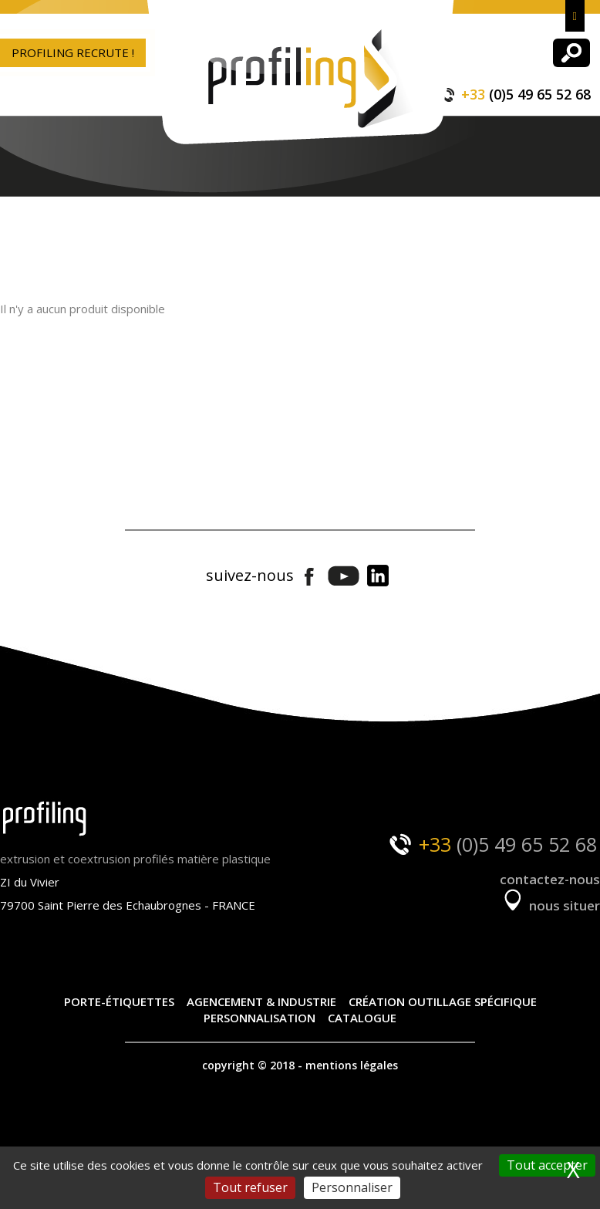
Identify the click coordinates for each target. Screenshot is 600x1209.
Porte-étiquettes (119, 1001)
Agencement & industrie (261, 1001)
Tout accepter (547, 1165)
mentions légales (351, 1065)
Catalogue (362, 1017)
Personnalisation (259, 1017)
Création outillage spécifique (443, 1001)
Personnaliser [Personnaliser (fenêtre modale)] (352, 1187)
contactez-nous (550, 879)
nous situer (550, 905)
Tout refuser (250, 1187)
